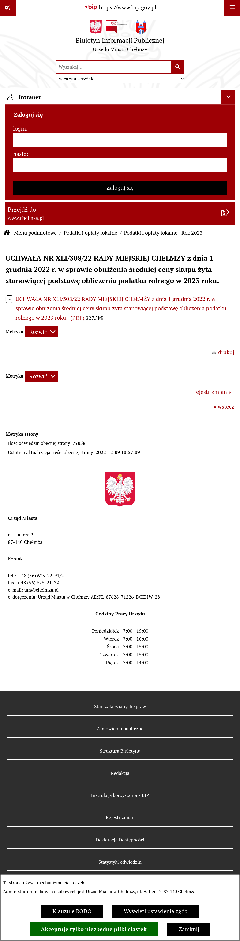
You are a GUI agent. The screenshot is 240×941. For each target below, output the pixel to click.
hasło (19, 153)
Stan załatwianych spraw (120, 706)
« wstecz (224, 406)
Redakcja (120, 773)
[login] (120, 140)
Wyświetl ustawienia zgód (156, 911)
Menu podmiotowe (35, 232)
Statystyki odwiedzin (120, 862)
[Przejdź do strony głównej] (120, 37)
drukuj (226, 352)
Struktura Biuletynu (120, 751)
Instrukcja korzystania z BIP (120, 795)
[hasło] (120, 165)
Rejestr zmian (120, 817)
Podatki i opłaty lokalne (90, 232)
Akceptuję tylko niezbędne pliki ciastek (94, 929)
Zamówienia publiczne (120, 729)
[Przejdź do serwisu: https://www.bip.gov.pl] (120, 7)
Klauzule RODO (72, 911)
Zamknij (189, 929)
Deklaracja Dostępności (120, 840)
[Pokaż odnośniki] (8, 8)
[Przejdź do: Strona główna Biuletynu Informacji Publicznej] (6, 233)
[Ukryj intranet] (228, 97)
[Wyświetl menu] (232, 8)
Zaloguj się (120, 187)
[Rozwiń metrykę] (41, 331)
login (19, 128)
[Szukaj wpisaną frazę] (178, 67)
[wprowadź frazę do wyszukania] (114, 67)
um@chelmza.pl (41, 590)
